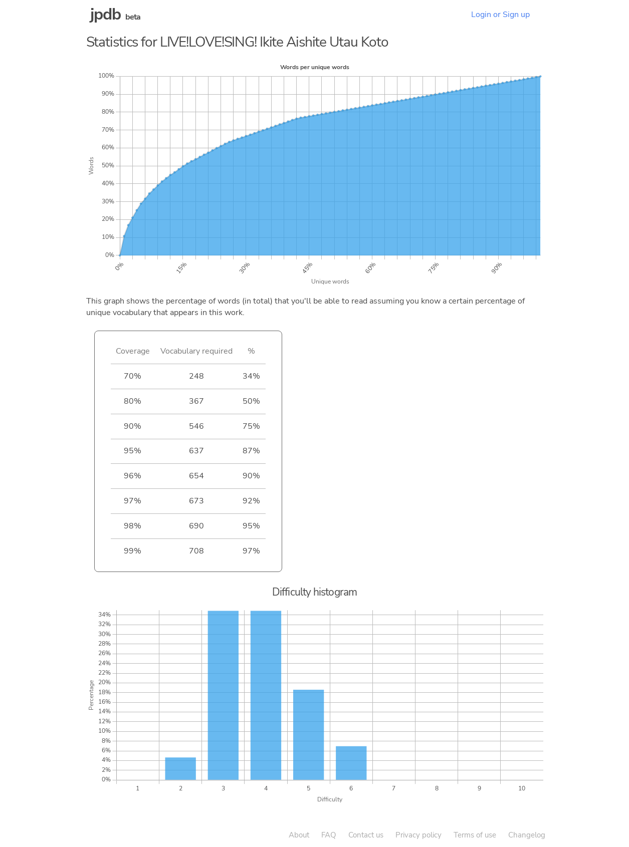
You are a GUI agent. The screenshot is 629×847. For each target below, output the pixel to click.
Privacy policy (418, 835)
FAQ (328, 835)
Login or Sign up (500, 14)
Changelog (526, 835)
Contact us (365, 835)
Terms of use (475, 835)
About (299, 835)
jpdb (105, 14)
